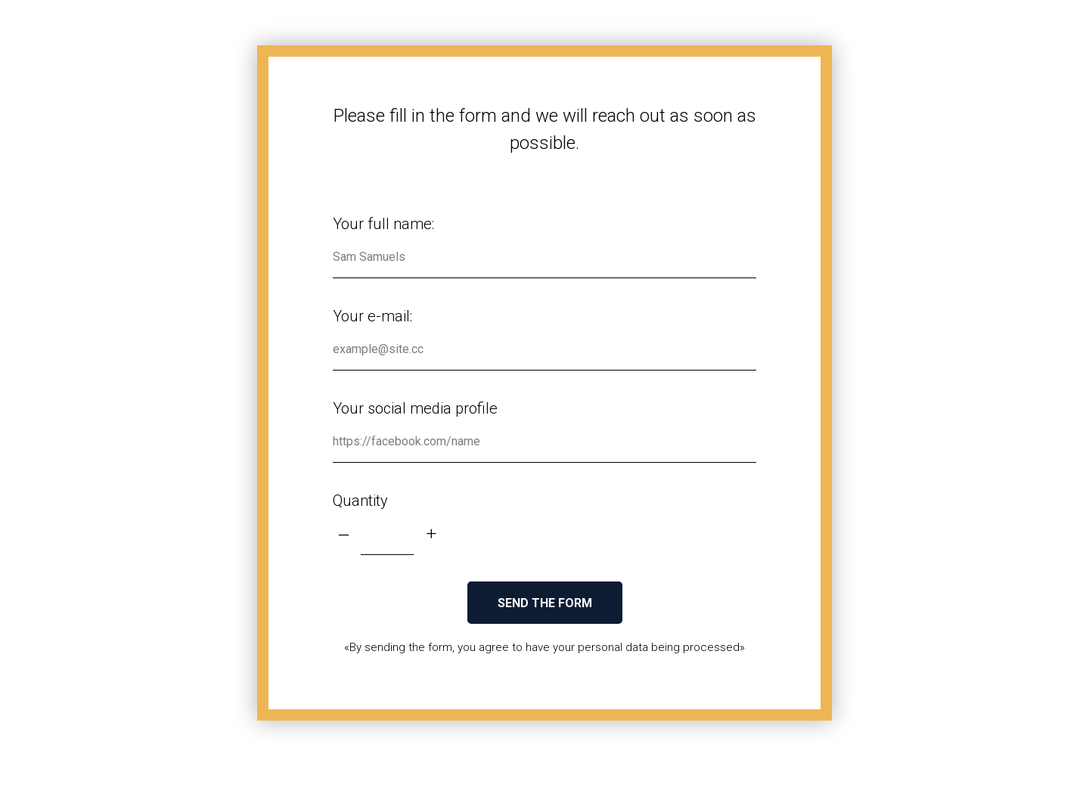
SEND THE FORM (545, 603)
